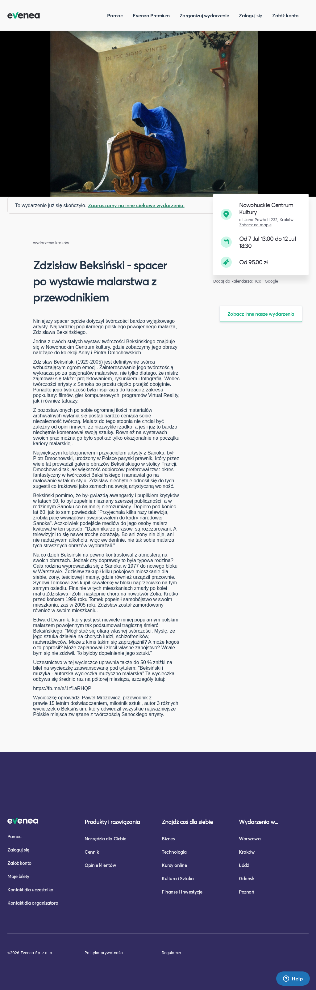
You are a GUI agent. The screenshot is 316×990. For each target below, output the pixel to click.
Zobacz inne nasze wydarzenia (260, 313)
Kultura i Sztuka (178, 878)
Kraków (247, 852)
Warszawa (249, 838)
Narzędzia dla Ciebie (105, 838)
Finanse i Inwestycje (182, 892)
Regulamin (171, 952)
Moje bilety (18, 876)
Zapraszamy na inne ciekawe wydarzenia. (136, 205)
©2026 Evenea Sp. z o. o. (30, 952)
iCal (258, 281)
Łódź (244, 865)
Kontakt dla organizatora (32, 903)
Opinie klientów (100, 865)
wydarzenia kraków (51, 243)
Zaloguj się (250, 15)
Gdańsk (246, 878)
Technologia (174, 852)
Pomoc (115, 15)
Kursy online (174, 865)
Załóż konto (285, 15)
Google (271, 281)
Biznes (168, 838)
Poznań (246, 892)
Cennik (92, 852)
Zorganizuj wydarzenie (204, 15)
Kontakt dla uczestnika (30, 889)
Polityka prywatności (104, 952)
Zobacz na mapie (255, 225)
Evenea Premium (151, 15)
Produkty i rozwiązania (112, 822)
